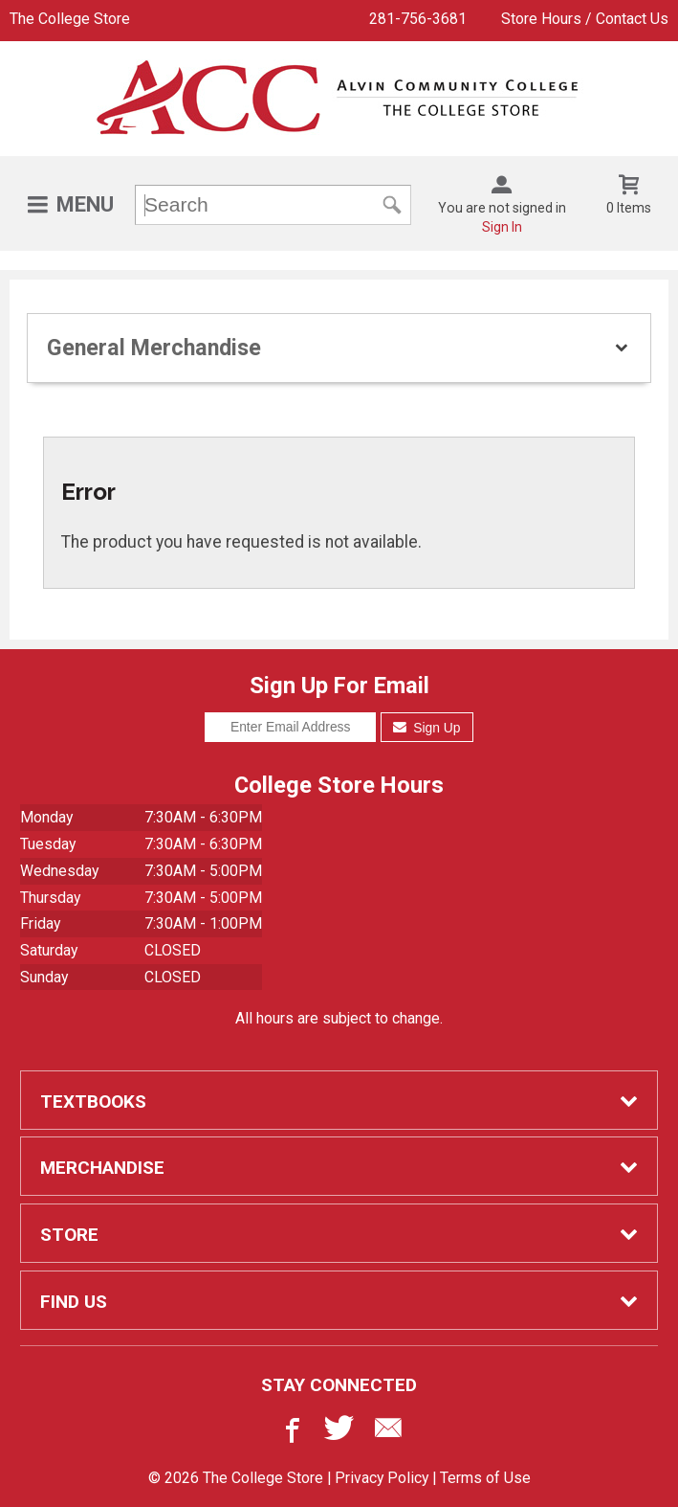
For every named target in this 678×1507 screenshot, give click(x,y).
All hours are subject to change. (339, 1018)
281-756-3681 (418, 19)
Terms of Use (485, 1478)
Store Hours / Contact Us (584, 19)
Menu (85, 204)
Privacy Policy (381, 1478)
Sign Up (427, 727)
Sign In (502, 227)
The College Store (70, 19)
